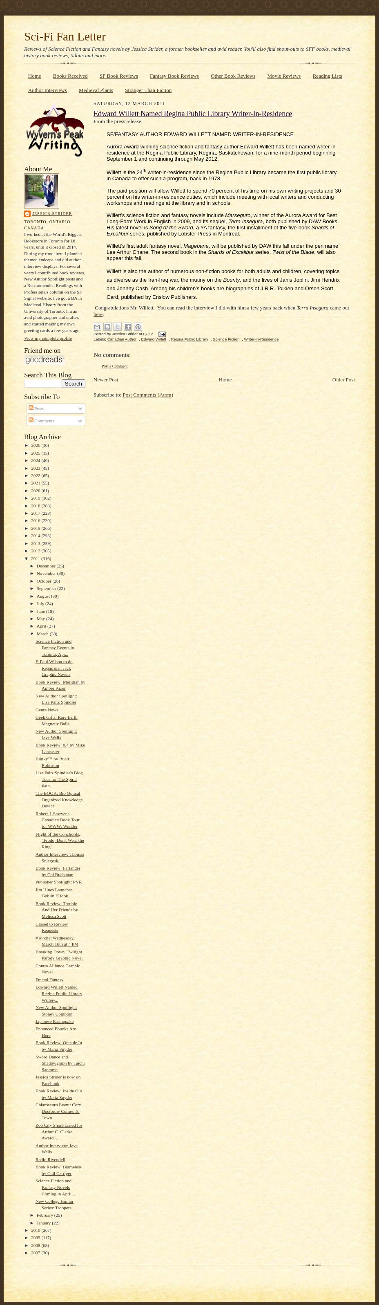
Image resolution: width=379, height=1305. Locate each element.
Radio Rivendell (50, 1159)
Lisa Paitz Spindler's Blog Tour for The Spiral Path (59, 779)
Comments (41, 420)
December (47, 565)
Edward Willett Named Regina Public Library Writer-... (59, 993)
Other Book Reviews (233, 76)
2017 (36, 513)
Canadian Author (122, 339)
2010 (36, 1230)
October (45, 581)
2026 (36, 445)
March (43, 633)
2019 (36, 498)
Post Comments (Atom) (148, 395)
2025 (36, 453)
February (45, 1215)
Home (34, 76)
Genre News (47, 709)
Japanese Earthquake (55, 1021)
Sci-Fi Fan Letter (65, 36)
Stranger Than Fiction (148, 90)
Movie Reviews (284, 76)
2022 (36, 475)
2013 (36, 543)
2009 (36, 1237)
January (44, 1222)
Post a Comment (115, 366)
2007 (36, 1252)
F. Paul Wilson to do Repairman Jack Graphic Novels (54, 668)
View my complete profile (48, 338)
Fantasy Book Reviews (174, 76)
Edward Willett (153, 339)
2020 (36, 490)
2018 (36, 505)
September (47, 588)
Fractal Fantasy (50, 979)
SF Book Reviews (119, 76)
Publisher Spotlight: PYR (59, 881)
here (98, 314)
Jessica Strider (52, 213)
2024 (36, 460)
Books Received (70, 76)
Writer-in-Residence (261, 339)
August (44, 596)
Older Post (343, 380)
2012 (36, 550)
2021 (36, 482)
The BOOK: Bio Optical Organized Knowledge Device (59, 799)
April (42, 625)
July (41, 603)
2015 (36, 528)
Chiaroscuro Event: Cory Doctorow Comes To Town (58, 1111)
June (41, 611)
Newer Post (106, 380)
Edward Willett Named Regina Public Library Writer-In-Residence (193, 114)
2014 (36, 535)
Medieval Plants (96, 90)
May (41, 618)
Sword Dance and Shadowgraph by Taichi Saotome (60, 1063)
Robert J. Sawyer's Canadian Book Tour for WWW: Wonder (58, 820)
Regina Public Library (189, 339)
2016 (36, 520)
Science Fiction (226, 339)
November (47, 573)
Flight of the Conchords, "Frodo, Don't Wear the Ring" (60, 840)
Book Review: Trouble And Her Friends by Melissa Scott (57, 910)
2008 (36, 1245)
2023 (36, 468)
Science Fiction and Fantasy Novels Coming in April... (55, 1187)
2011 (36, 558)
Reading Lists (327, 76)
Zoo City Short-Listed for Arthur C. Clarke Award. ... (59, 1131)
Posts (36, 408)
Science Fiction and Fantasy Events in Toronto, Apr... (55, 647)
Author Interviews (47, 90)
